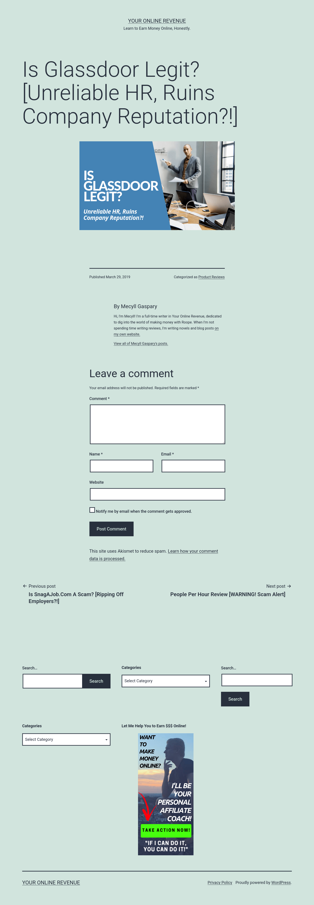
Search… (30, 668)
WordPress (281, 882)
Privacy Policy (219, 882)
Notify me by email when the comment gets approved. (140, 510)
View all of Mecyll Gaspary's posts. (141, 343)
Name (96, 454)
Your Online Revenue (157, 21)
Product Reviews (211, 277)
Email (167, 454)
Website (96, 482)
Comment (99, 398)
